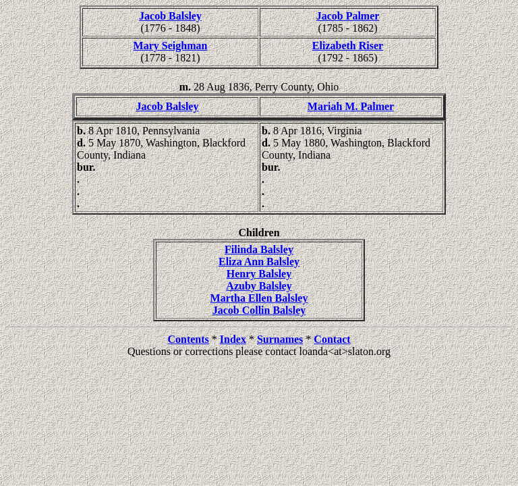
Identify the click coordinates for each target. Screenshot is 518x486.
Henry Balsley (259, 273)
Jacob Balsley (170, 16)
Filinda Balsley (259, 249)
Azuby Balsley (258, 286)
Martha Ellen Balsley (259, 298)
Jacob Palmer (348, 16)
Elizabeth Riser (347, 45)
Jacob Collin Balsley (259, 310)
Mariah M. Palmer (351, 106)
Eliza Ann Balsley (259, 261)
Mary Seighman (171, 45)
